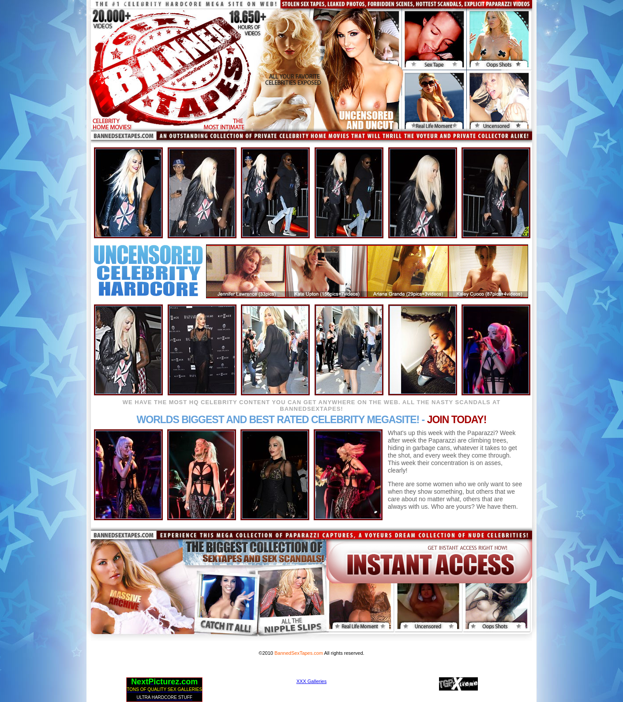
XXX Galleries (311, 681)
